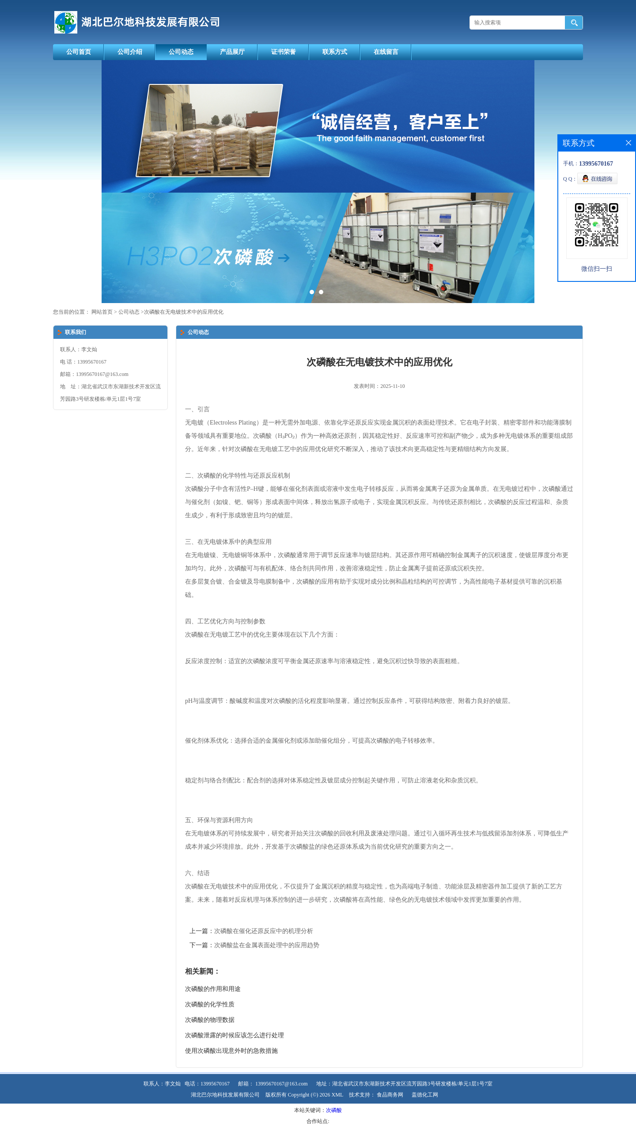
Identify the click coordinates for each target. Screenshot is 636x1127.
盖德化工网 (425, 1095)
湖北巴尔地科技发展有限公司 (225, 1095)
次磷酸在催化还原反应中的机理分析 (263, 931)
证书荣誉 (283, 52)
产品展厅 (232, 52)
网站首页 (102, 312)
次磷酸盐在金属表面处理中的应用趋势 (266, 945)
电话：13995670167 (207, 1084)
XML (338, 1095)
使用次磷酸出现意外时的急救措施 (231, 1050)
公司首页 (78, 52)
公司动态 (181, 52)
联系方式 (334, 52)
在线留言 (386, 52)
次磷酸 (334, 1110)
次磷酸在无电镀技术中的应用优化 (183, 312)
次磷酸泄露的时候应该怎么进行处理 (234, 1035)
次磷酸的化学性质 (210, 1004)
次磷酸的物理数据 (210, 1020)
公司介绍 (129, 52)
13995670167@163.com (281, 1084)
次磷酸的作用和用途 (213, 989)
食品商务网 (390, 1095)
